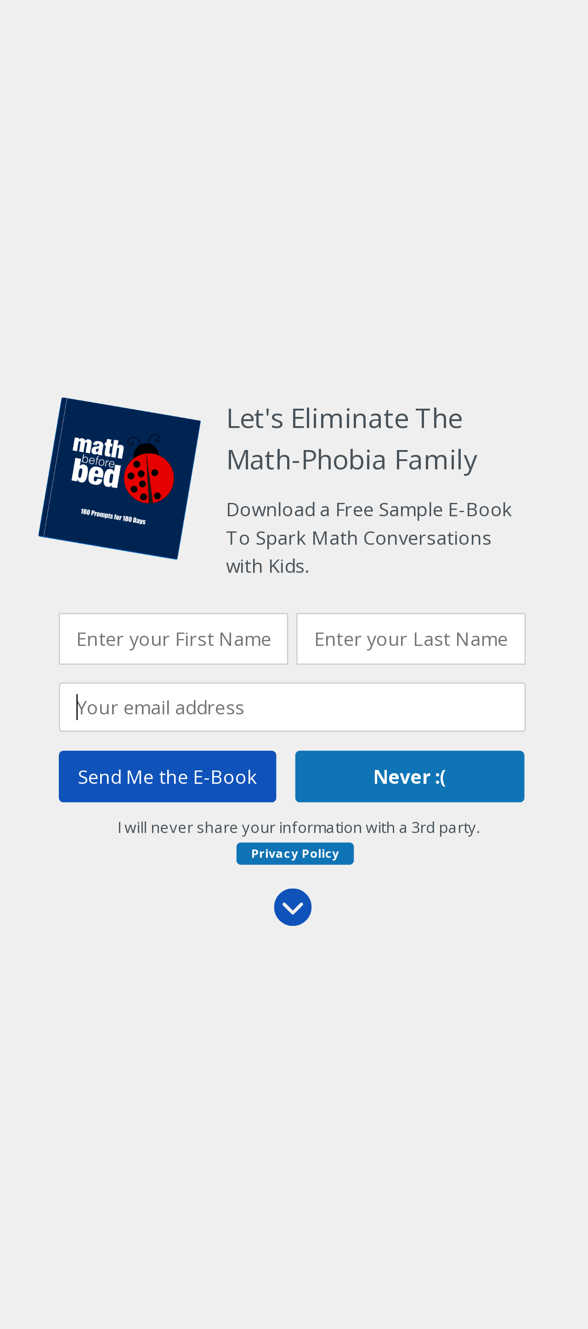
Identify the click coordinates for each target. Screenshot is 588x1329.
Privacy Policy (295, 852)
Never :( (410, 776)
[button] (375, 537)
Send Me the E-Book (168, 776)
